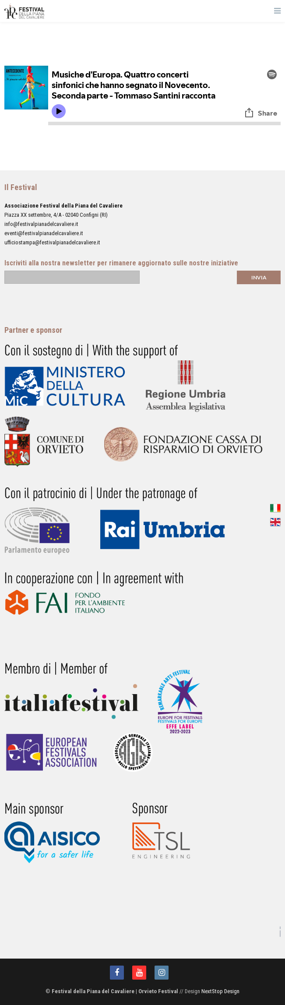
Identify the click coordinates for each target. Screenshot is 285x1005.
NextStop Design (220, 991)
